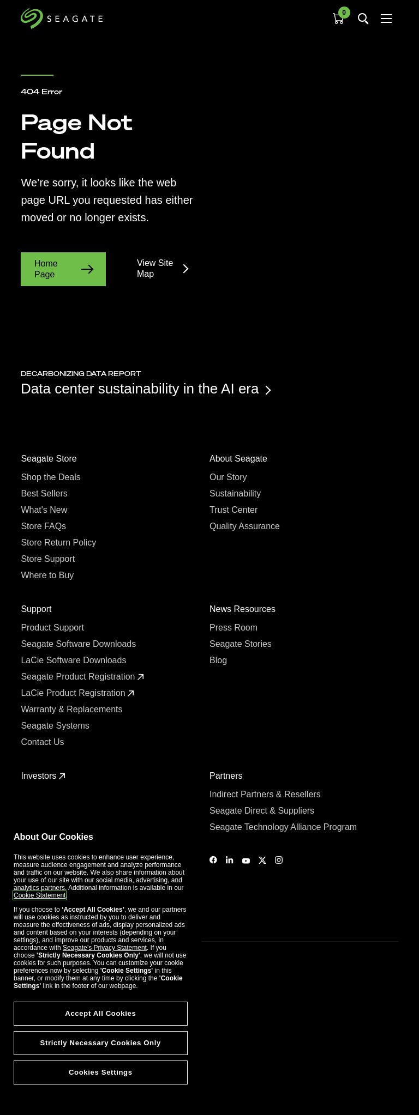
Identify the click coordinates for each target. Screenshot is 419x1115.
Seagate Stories (242, 644)
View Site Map (162, 268)
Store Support (49, 558)
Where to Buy (48, 575)
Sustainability (237, 493)
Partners (227, 775)
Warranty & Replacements (73, 709)
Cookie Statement (39, 895)
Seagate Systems (56, 725)
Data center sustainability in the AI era (145, 388)
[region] (100, 963)
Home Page (63, 269)
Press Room (235, 627)
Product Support (53, 627)
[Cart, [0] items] (338, 19)
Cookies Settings (45, 1089)
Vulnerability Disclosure (54, 1071)
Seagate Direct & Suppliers (263, 810)
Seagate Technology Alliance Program (285, 827)
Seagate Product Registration (82, 676)
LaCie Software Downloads (74, 660)
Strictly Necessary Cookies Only (100, 1043)
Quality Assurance (246, 526)
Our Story (229, 477)
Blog (219, 660)
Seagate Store (50, 458)
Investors (43, 775)
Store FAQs (44, 526)
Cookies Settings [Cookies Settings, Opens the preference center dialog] (101, 1072)
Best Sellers (45, 493)
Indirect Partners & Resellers (266, 794)
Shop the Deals (53, 477)
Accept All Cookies (100, 1013)
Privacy (31, 1052)
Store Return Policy (59, 542)
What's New (45, 509)
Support (37, 609)
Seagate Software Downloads (79, 644)
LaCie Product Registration (77, 693)
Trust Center (235, 509)
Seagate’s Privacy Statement (105, 948)
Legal (29, 1033)
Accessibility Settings (51, 1097)
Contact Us (44, 742)
